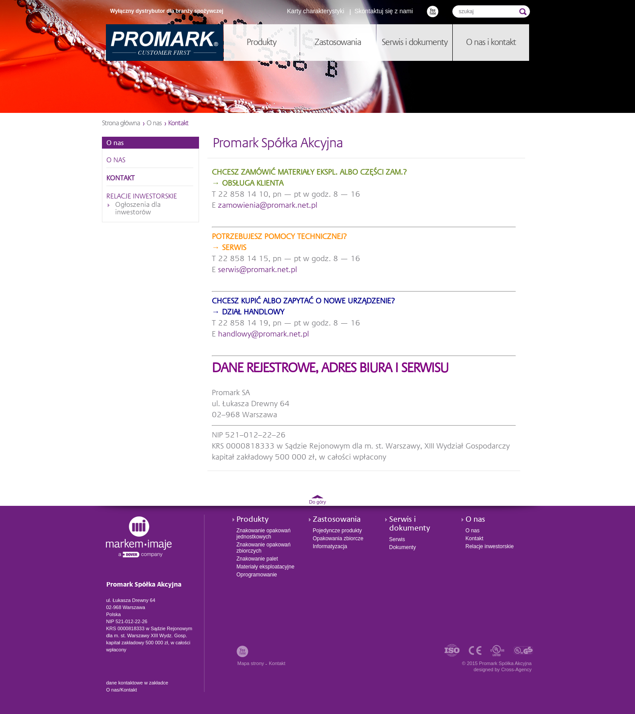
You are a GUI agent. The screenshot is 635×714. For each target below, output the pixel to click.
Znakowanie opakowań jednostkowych (264, 533)
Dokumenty (402, 547)
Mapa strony (250, 663)
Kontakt (120, 178)
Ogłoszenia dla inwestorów (138, 209)
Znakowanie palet (257, 559)
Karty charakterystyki (315, 11)
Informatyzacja (330, 546)
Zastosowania (337, 519)
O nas (154, 123)
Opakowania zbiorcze (338, 538)
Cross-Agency (516, 669)
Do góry (317, 502)
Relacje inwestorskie (141, 196)
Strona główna (121, 123)
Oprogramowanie (257, 575)
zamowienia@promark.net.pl (267, 205)
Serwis (397, 539)
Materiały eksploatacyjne (265, 567)
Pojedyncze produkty (337, 530)
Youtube (433, 11)
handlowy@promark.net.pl (263, 334)
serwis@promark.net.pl (257, 270)
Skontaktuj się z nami (383, 11)
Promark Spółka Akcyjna (164, 42)
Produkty (253, 519)
